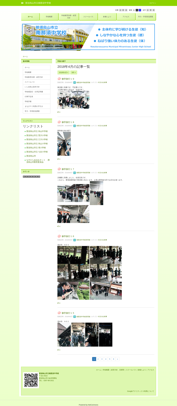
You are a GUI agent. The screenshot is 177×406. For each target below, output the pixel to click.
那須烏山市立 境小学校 (36, 148)
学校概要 (106, 370)
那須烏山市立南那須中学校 (38, 3)
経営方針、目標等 (117, 370)
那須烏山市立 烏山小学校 (37, 144)
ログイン (152, 3)
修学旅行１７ (68, 169)
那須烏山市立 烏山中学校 (37, 131)
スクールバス (131, 370)
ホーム (25, 56)
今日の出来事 (102, 82)
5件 (74, 72)
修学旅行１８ (68, 122)
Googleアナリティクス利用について (140, 391)
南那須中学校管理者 (81, 82)
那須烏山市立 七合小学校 (37, 152)
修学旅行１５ (68, 313)
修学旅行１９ (68, 79)
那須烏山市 (31, 156)
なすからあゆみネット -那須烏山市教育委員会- (38, 161)
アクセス (151, 370)
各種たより (142, 370)
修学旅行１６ (68, 236)
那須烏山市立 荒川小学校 (37, 135)
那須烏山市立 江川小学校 (37, 139)
